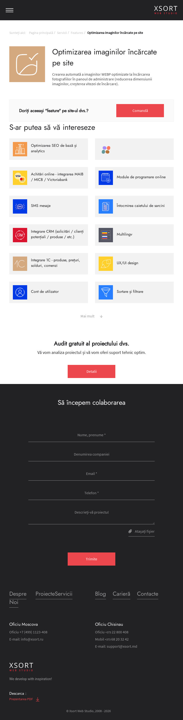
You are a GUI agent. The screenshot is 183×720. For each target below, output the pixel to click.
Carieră (121, 593)
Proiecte (45, 593)
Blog (100, 593)
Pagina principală (41, 33)
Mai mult (92, 316)
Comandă (140, 110)
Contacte (147, 593)
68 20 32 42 (117, 639)
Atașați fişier (141, 531)
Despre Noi (17, 597)
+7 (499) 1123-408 (33, 632)
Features (77, 33)
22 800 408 (116, 632)
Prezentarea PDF (24, 699)
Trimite (91, 559)
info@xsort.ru (32, 639)
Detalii (91, 371)
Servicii (62, 33)
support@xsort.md (122, 646)
